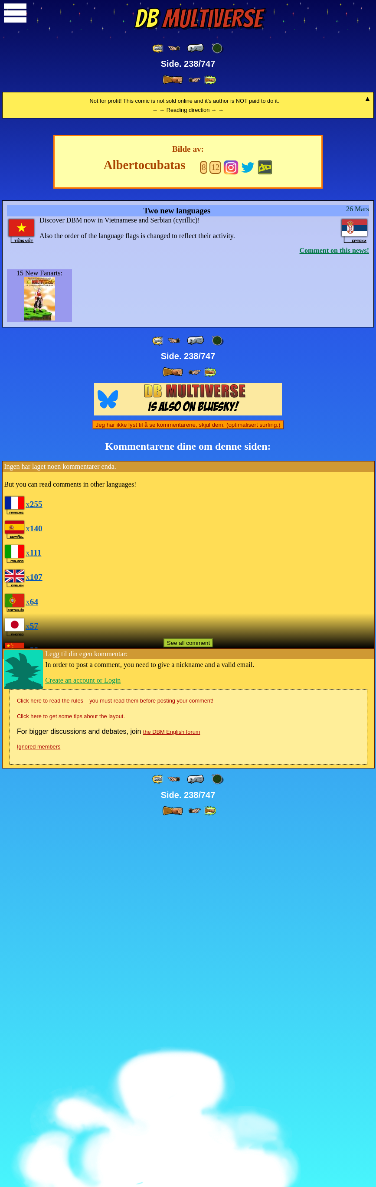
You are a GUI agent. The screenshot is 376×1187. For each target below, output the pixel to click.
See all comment (188, 1006)
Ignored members (38, 1109)
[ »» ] (209, 80)
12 (215, 530)
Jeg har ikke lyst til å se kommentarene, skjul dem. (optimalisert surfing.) (188, 788)
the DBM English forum (171, 1095)
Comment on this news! (334, 613)
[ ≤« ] (173, 48)
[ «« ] (158, 48)
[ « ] (196, 48)
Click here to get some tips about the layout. (71, 1079)
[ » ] (173, 80)
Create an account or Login (83, 1043)
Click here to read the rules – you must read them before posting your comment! (115, 1063)
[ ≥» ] (194, 80)
